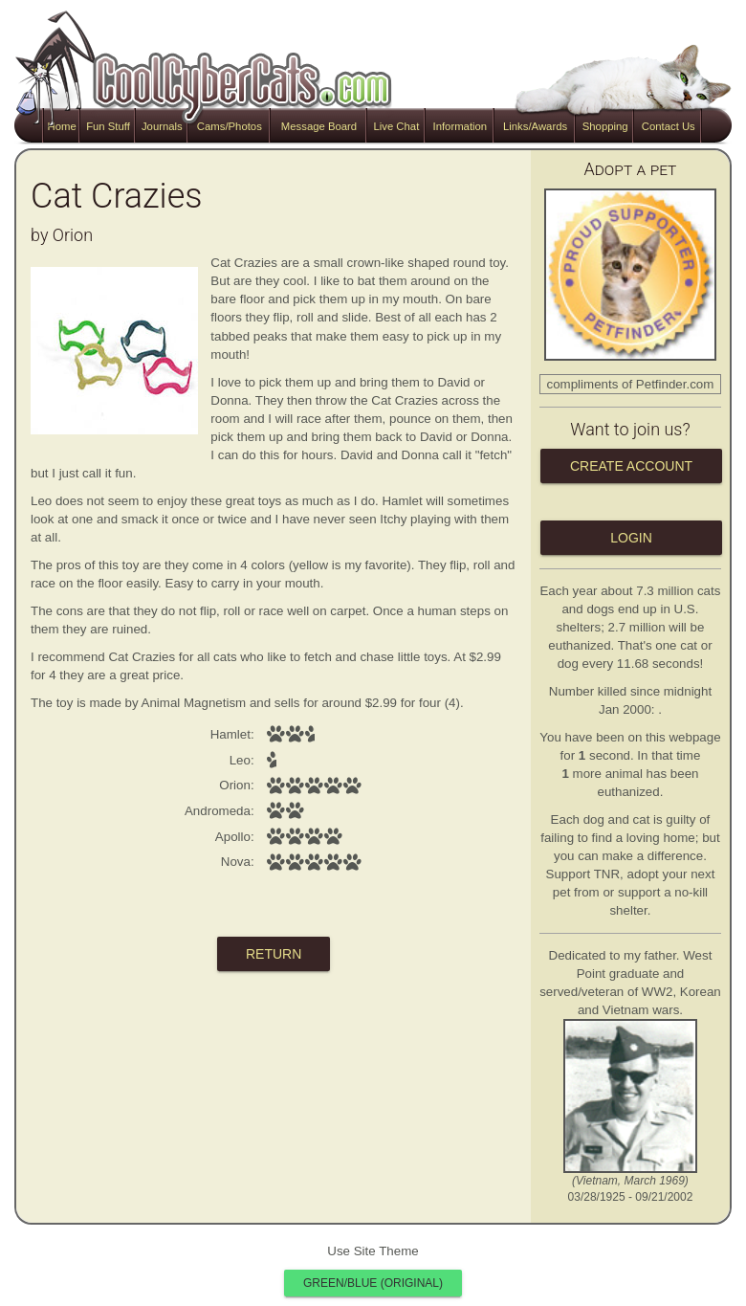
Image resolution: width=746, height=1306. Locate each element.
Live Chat (396, 126)
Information (459, 126)
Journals (162, 126)
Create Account (631, 466)
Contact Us (668, 126)
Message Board (319, 126)
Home (62, 126)
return (273, 954)
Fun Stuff (108, 126)
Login (631, 537)
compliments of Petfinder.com (630, 384)
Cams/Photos (229, 126)
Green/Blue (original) (373, 1283)
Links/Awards (535, 126)
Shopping (605, 126)
